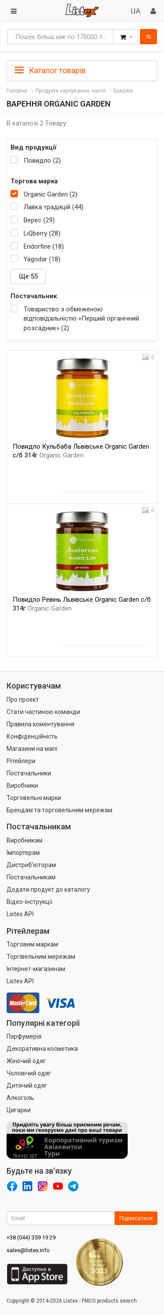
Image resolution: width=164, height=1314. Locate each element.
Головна (17, 91)
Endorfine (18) (44, 246)
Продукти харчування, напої (70, 91)
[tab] (82, 70)
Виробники (22, 785)
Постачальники (29, 773)
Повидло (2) (42, 160)
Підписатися (136, 1218)
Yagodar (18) (42, 259)
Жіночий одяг (26, 1060)
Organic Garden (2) (50, 194)
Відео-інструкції (29, 901)
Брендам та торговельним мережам (59, 810)
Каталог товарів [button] (50, 70)
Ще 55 (28, 276)
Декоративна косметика (42, 1048)
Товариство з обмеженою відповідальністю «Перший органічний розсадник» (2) (81, 318)
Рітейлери (21, 760)
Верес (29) (39, 220)
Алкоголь (20, 1097)
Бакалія (123, 91)
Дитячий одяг (27, 1085)
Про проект (23, 699)
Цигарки (19, 1110)
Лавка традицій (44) (54, 207)
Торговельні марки (34, 797)
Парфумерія (24, 1036)
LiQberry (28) (42, 233)
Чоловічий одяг (29, 1073)
